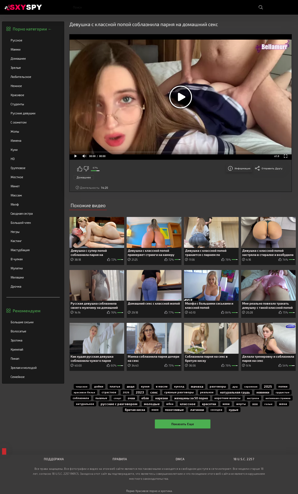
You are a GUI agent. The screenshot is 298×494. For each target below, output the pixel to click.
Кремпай (33, 349)
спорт (117, 398)
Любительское (33, 77)
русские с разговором (119, 404)
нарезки (161, 398)
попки (282, 386)
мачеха (197, 386)
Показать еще (182, 424)
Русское (33, 40)
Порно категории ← (32, 28)
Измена (33, 140)
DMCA (180, 459)
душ (235, 386)
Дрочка (33, 286)
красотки (209, 404)
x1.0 (276, 156)
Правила (120, 459)
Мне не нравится (86, 168)
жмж (226, 404)
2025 (268, 386)
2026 (126, 392)
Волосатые (33, 331)
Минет (33, 186)
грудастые (283, 392)
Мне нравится (79, 168)
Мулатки (33, 268)
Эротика (33, 340)
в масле (162, 386)
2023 (140, 392)
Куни (33, 149)
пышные (101, 398)
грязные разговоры (179, 392)
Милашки (33, 277)
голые (268, 403)
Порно (130, 491)
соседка (216, 409)
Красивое (33, 95)
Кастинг (33, 241)
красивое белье (84, 392)
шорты (241, 404)
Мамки (33, 49)
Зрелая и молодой (33, 367)
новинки (262, 392)
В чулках (33, 259)
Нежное (33, 86)
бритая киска (135, 410)
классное (188, 404)
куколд (179, 386)
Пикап (33, 358)
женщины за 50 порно (191, 398)
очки (131, 398)
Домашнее (33, 58)
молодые (152, 404)
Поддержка (54, 459)
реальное (207, 392)
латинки (197, 410)
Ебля (145, 398)
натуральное (85, 404)
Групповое (33, 168)
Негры (33, 232)
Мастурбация (33, 250)
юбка (169, 404)
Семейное (33, 377)
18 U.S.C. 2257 (243, 459)
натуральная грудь (235, 392)
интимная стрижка (278, 398)
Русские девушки (33, 113)
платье (115, 386)
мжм (155, 409)
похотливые (174, 410)
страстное (109, 392)
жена (283, 404)
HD (33, 159)
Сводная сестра (33, 213)
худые (233, 410)
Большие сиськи (33, 322)
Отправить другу (272, 168)
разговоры (218, 386)
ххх (255, 404)
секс (154, 392)
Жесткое (33, 177)
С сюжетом (33, 122)
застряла (253, 398)
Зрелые (33, 67)
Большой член (33, 222)
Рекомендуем (27, 310)
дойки (98, 386)
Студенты (33, 104)
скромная (250, 386)
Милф (33, 204)
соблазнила (81, 398)
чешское (82, 386)
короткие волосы (227, 398)
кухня (145, 386)
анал (131, 386)
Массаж (33, 195)
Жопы (33, 131)
